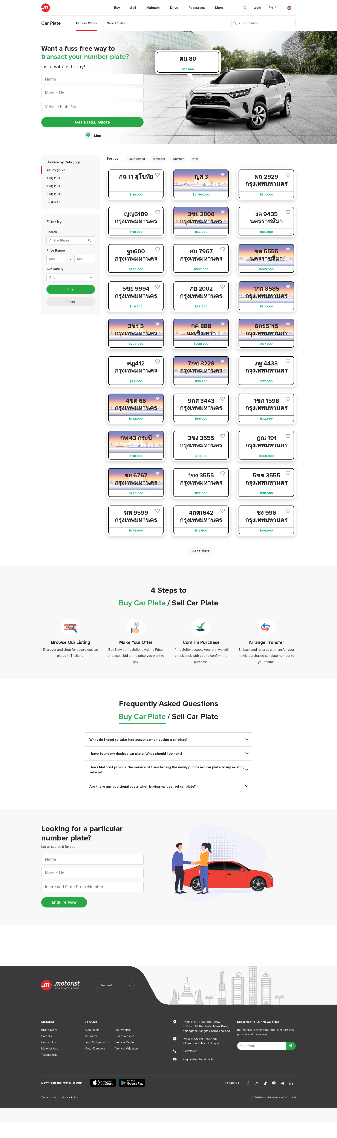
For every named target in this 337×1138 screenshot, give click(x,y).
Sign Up (274, 7)
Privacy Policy (70, 1097)
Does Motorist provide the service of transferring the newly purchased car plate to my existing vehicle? (168, 769)
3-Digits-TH (53, 186)
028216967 (190, 1051)
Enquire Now (64, 902)
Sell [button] (133, 8)
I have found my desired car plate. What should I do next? (168, 753)
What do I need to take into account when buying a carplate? (168, 739)
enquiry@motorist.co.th (198, 1059)
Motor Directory (95, 1048)
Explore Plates (86, 23)
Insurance (91, 1036)
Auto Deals (92, 1030)
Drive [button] (174, 8)
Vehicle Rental (124, 1042)
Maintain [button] (153, 8)
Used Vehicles (125, 1036)
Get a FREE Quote (92, 122)
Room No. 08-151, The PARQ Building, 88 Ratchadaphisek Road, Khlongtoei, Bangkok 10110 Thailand (206, 1026)
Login (257, 7)
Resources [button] (196, 8)
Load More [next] (201, 551)
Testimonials (49, 1055)
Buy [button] (117, 8)
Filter (71, 289)
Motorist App (49, 1048)
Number (178, 159)
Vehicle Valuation (126, 1048)
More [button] (219, 8)
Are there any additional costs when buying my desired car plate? (168, 786)
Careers (46, 1036)
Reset (70, 302)
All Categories (55, 170)
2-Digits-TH (53, 194)
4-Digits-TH (53, 178)
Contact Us (48, 1042)
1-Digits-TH (53, 202)
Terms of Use (48, 1097)
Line (92, 135)
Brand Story (49, 1030)
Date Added (137, 159)
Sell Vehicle (123, 1030)
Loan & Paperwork (97, 1042)
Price (195, 159)
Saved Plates (116, 23)
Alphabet (159, 159)
